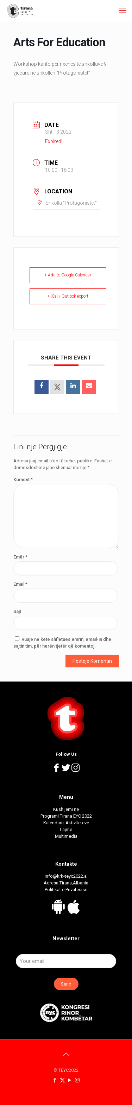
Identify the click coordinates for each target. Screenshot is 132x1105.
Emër (20, 557)
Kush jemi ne (66, 809)
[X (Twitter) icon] (62, 1080)
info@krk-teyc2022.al (66, 876)
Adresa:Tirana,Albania (66, 882)
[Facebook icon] (55, 1080)
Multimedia (66, 836)
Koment (23, 479)
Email (20, 584)
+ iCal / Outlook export (67, 296)
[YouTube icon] (70, 1080)
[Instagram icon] (77, 1080)
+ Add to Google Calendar (67, 275)
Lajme (66, 829)
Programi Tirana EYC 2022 (66, 816)
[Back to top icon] (66, 1054)
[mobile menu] (122, 11)
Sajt (17, 611)
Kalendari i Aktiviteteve (66, 822)
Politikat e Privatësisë (66, 889)
